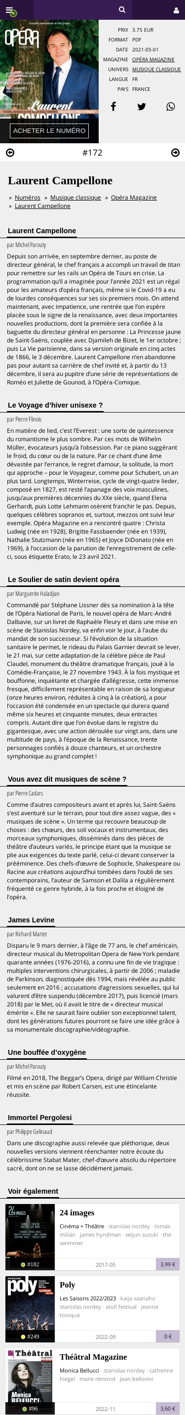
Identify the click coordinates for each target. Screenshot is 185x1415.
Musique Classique (156, 69)
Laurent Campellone (43, 206)
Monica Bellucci (79, 1370)
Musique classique (75, 197)
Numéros (27, 197)
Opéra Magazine (153, 59)
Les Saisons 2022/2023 (88, 1298)
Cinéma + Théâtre (82, 1226)
